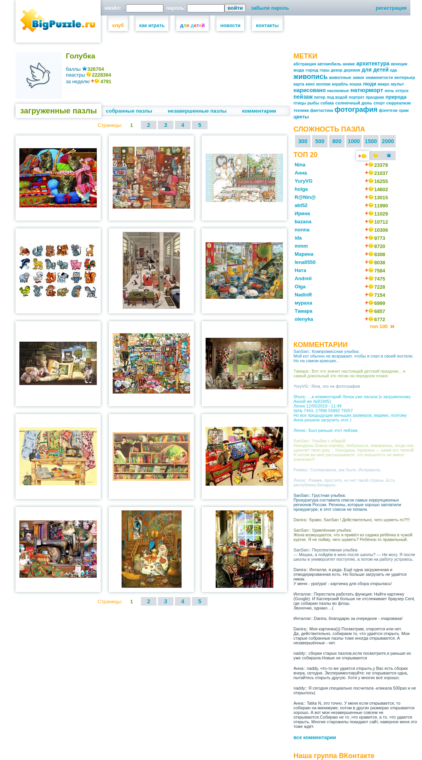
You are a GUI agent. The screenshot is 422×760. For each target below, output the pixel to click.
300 (302, 141)
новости (230, 25)
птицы (299, 103)
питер (319, 97)
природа (396, 97)
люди (369, 84)
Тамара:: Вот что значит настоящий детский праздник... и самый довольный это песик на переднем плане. (349, 373)
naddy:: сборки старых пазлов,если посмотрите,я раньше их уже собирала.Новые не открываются (352, 655)
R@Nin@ (305, 197)
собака (327, 103)
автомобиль (329, 64)
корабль (340, 84)
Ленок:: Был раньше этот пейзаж (325, 430)
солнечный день (353, 103)
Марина (304, 254)
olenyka (304, 319)
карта (298, 84)
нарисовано (309, 90)
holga (301, 189)
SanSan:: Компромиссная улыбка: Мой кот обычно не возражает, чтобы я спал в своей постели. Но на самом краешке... (353, 356)
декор (337, 70)
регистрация (391, 8)
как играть (152, 25)
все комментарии (314, 737)
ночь (389, 91)
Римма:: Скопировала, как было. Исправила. (337, 469)
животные (340, 77)
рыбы (313, 103)
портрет (356, 97)
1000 (354, 141)
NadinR (303, 295)
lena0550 (305, 262)
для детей (375, 70)
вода (298, 70)
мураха (303, 303)
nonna (302, 230)
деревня (352, 70)
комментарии (259, 111)
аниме (349, 64)
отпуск (401, 91)
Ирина (302, 213)
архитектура (372, 63)
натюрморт (366, 90)
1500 (371, 141)
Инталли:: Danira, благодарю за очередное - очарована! (348, 618)
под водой (337, 97)
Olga (300, 286)
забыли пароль (270, 8)
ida (298, 238)
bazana (303, 221)
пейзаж (303, 97)
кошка (356, 84)
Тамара (303, 311)
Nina (300, 165)
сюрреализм (398, 103)
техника (301, 110)
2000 (388, 141)
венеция (399, 64)
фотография (356, 109)
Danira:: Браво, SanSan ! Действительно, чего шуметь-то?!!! (351, 519)
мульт (397, 84)
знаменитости (379, 77)
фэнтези (388, 110)
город (311, 70)
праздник (375, 97)
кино (310, 84)
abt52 (301, 205)
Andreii (303, 278)
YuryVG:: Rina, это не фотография (326, 386)
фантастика (321, 110)
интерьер (404, 77)
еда (393, 70)
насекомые (338, 91)
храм (403, 110)
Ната (300, 270)
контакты (267, 25)
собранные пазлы (129, 111)
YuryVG (303, 181)
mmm (301, 246)
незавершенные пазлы (197, 111)
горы (324, 70)
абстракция (304, 64)
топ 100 (379, 326)
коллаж (323, 84)
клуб (118, 25)
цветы (301, 117)
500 (319, 141)
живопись (310, 76)
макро (383, 84)
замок (358, 77)
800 (336, 141)
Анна (301, 173)
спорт (379, 103)
